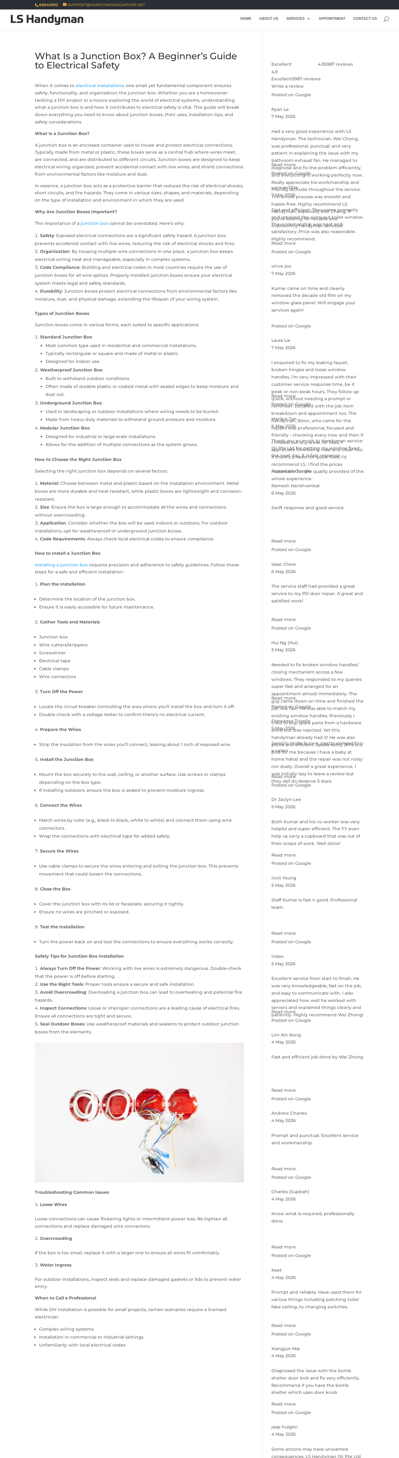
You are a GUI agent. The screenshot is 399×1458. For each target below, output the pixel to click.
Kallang (107, 1404)
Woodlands (47, 1426)
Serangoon (226, 1426)
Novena (233, 1404)
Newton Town (201, 1404)
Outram (285, 1404)
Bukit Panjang (291, 1426)
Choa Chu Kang (332, 1426)
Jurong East (76, 1433)
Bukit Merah (130, 1411)
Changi (243, 1411)
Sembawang (298, 1418)
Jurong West (112, 1433)
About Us (268, 21)
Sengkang (194, 1426)
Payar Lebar (74, 1418)
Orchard (259, 1404)
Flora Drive (271, 1411)
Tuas (139, 1433)
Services (295, 21)
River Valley (47, 1411)
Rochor (76, 1411)
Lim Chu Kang (235, 1418)
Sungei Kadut (336, 1418)
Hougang (113, 1426)
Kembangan (336, 1411)
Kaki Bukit (302, 1411)
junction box (94, 223)
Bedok (219, 1411)
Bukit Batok (81, 1426)
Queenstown (316, 1404)
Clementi (45, 1433)
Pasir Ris (44, 1418)
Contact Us (365, 21)
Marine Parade (74, 1404)
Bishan (42, 1404)
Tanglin (100, 1411)
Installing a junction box (61, 565)
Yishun (160, 1433)
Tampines (150, 1418)
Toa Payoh (163, 1411)
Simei (124, 1418)
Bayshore (193, 1411)
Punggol (141, 1426)
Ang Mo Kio (199, 1418)
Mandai (267, 1418)
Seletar (167, 1426)
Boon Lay (256, 1426)
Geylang (133, 1404)
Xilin (173, 1418)
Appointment (332, 21)
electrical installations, (100, 85)
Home (245, 21)
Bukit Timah (164, 1404)
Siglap (103, 1418)
